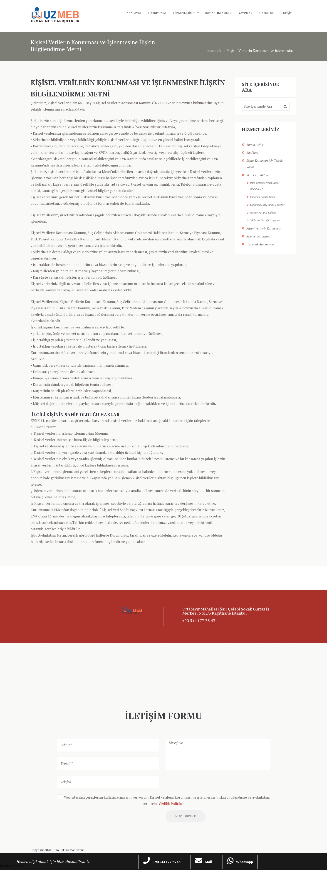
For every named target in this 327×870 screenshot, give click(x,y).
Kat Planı (252, 153)
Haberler (266, 13)
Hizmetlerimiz (184, 13)
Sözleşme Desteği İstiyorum (265, 220)
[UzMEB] (163, 672)
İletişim (286, 13)
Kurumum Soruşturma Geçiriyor (267, 205)
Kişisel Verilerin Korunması (263, 228)
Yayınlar (245, 13)
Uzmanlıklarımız (218, 13)
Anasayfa (133, 13)
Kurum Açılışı (255, 145)
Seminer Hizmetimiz (259, 236)
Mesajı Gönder (187, 817)
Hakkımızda (157, 13)
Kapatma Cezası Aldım (262, 197)
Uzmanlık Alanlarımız (260, 244)
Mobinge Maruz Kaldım (263, 212)
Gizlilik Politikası (172, 803)
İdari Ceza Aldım (257, 175)
